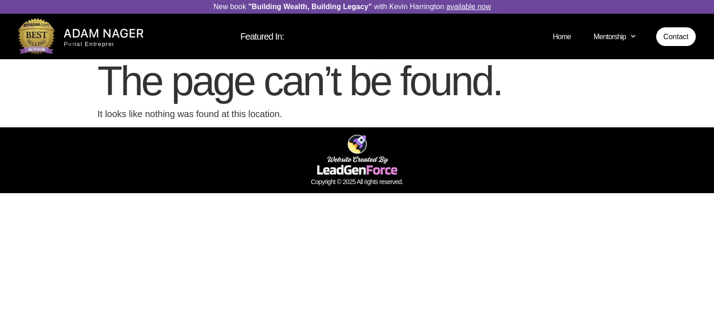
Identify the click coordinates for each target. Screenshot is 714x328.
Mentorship (615, 36)
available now (468, 6)
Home (562, 37)
